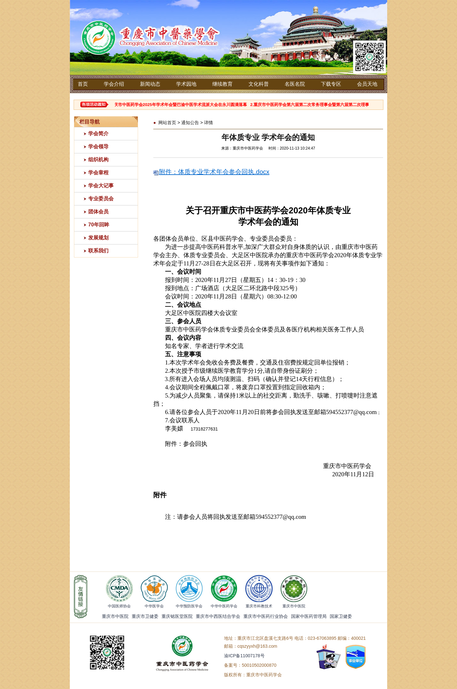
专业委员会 (101, 198)
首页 (83, 84)
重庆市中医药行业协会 (265, 616)
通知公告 (190, 122)
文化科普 (258, 84)
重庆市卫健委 (145, 616)
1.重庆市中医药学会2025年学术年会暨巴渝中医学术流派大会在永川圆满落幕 (181, 104)
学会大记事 (101, 185)
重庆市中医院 (115, 616)
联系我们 (98, 250)
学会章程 (98, 172)
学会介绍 (114, 84)
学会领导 (98, 146)
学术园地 (186, 84)
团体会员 (98, 211)
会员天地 (367, 84)
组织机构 (98, 159)
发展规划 (98, 237)
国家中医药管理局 (309, 616)
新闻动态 (150, 84)
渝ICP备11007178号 (244, 655)
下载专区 (331, 84)
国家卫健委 (341, 616)
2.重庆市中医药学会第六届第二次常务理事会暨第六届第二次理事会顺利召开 (324, 104)
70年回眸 (98, 224)
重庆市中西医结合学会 (218, 616)
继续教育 (222, 84)
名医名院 (295, 84)
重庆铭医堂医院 (177, 616)
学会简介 (98, 133)
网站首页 (167, 122)
